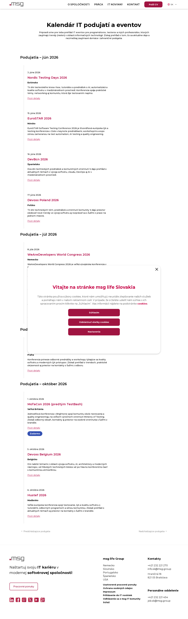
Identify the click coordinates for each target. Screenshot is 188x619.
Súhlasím (94, 312)
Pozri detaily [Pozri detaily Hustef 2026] (33, 516)
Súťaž (106, 602)
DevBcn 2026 (37, 159)
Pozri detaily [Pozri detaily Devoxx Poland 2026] (33, 221)
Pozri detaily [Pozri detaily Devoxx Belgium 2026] (33, 475)
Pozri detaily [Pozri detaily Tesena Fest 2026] (33, 370)
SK (170, 4)
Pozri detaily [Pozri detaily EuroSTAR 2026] (33, 139)
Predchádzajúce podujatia (35, 531)
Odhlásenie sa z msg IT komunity (121, 598)
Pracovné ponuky (23, 586)
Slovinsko (108, 568)
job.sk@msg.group (159, 600)
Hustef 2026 (36, 495)
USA (105, 579)
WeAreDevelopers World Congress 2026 (58, 254)
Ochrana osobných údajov (118, 588)
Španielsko (109, 575)
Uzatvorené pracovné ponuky (119, 584)
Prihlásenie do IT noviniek (117, 595)
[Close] (156, 269)
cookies (142, 303)
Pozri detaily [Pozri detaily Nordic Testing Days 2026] (33, 98)
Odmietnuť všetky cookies (94, 322)
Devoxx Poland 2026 (43, 200)
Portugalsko (110, 572)
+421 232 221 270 (158, 565)
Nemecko (109, 565)
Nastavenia (94, 331)
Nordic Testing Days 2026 (47, 77)
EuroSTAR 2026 (39, 118)
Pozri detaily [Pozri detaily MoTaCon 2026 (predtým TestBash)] (33, 427)
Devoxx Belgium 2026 (44, 454)
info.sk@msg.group (159, 568)
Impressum (109, 591)
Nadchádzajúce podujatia (153, 531)
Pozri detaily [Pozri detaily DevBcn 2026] (33, 180)
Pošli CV (153, 4)
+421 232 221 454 (158, 597)
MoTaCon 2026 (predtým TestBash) (54, 404)
